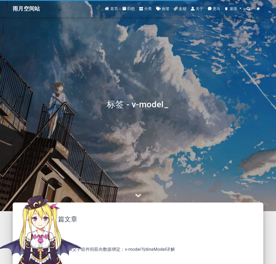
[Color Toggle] (258, 9)
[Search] (249, 9)
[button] (232, 9)
